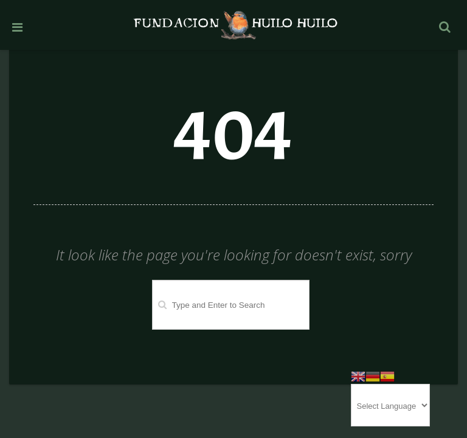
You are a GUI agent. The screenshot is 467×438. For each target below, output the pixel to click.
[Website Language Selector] (390, 405)
